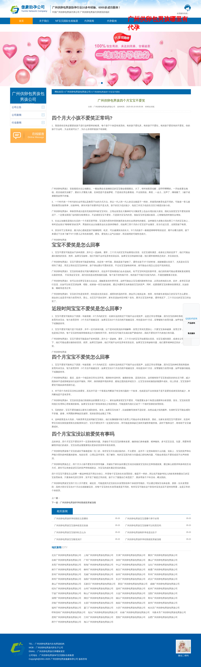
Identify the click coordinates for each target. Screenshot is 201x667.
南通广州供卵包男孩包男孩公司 (162, 569)
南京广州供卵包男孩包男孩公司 (130, 569)
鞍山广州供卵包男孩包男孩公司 (98, 593)
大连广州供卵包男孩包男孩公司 (130, 593)
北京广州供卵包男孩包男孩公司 (66, 555)
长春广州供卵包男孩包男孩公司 (135, 612)
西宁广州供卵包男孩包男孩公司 (66, 622)
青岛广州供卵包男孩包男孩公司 (162, 598)
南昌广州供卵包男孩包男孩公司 (130, 603)
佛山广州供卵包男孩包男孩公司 (162, 560)
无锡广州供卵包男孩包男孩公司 (98, 574)
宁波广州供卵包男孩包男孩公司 (66, 593)
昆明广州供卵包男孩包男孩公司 (66, 617)
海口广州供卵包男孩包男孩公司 (98, 622)
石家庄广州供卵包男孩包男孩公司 (99, 584)
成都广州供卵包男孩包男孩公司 (165, 584)
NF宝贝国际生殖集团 (66, 21)
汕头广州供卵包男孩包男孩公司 (162, 564)
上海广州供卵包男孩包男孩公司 (98, 555)
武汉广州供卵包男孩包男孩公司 (162, 579)
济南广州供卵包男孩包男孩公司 (66, 603)
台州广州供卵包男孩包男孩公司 (98, 588)
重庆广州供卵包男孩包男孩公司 (162, 555)
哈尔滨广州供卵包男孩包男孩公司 (164, 607)
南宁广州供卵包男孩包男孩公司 (66, 569)
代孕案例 (112, 21)
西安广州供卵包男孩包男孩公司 (133, 584)
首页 (21, 21)
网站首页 (59, 92)
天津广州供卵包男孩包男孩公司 (130, 555)
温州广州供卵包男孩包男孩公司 (130, 588)
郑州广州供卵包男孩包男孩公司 (66, 579)
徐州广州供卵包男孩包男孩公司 (130, 574)
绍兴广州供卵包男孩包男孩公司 (66, 588)
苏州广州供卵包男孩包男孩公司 (66, 574)
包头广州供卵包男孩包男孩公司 (103, 612)
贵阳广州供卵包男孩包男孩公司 (130, 617)
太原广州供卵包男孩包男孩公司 (98, 603)
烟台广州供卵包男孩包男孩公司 (130, 598)
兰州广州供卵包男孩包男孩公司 (98, 617)
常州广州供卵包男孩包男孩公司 (162, 574)
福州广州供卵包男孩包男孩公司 (66, 607)
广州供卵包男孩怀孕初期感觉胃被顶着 (78, 502)
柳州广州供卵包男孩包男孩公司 (98, 569)
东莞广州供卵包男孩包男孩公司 (66, 564)
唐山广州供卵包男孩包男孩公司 (66, 584)
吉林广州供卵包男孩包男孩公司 (66, 560)
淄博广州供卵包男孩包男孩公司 (66, 598)
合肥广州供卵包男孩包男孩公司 (162, 617)
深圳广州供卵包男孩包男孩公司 (130, 560)
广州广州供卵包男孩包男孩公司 (98, 560)
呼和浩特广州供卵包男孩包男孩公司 (68, 612)
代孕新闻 (89, 21)
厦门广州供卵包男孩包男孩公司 (98, 607)
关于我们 (44, 21)
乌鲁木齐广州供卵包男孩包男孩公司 (169, 612)
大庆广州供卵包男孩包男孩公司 (130, 607)
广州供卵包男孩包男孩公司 (78, 92)
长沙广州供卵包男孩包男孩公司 (130, 579)
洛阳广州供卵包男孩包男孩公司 (98, 579)
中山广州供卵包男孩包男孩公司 (130, 564)
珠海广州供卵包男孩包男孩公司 (98, 564)
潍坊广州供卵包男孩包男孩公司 (98, 598)
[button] (99, 83)
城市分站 (21, 27)
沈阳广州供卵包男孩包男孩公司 (162, 593)
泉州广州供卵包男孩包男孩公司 (162, 603)
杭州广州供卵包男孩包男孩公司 (162, 588)
